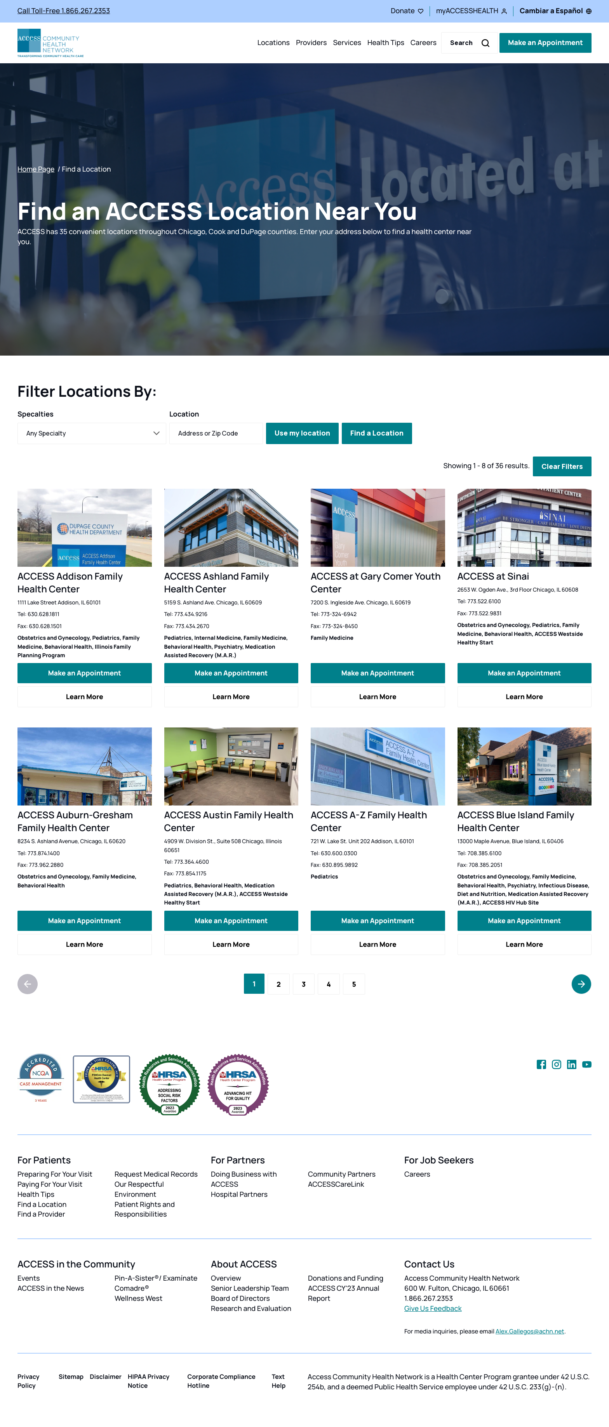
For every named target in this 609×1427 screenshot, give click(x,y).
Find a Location (377, 432)
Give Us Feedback (433, 1308)
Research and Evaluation (251, 1308)
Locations (274, 42)
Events (28, 1278)
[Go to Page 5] (354, 983)
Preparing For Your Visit (54, 1174)
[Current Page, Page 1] (254, 983)
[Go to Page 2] (279, 983)
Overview (226, 1278)
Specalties (35, 414)
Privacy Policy (28, 1380)
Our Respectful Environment (139, 1189)
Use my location (302, 432)
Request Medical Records (156, 1174)
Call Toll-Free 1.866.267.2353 (63, 11)
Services (347, 42)
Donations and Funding (345, 1278)
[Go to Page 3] (304, 983)
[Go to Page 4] (329, 983)
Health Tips (385, 42)
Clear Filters (562, 466)
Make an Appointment (545, 42)
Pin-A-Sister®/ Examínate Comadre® (156, 1283)
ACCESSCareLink (336, 1184)
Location (184, 414)
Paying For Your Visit (49, 1184)
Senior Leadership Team (250, 1288)
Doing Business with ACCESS (244, 1179)
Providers (311, 42)
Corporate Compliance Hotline (222, 1380)
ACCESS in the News (50, 1288)
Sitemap (71, 1376)
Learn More (85, 696)
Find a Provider (41, 1214)
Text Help (279, 1380)
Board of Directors (240, 1298)
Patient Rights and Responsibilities (145, 1209)
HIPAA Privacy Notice (148, 1380)
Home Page (35, 169)
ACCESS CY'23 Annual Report (343, 1293)
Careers (424, 42)
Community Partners (342, 1174)
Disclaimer (106, 1376)
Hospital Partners (239, 1194)
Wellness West (138, 1298)
